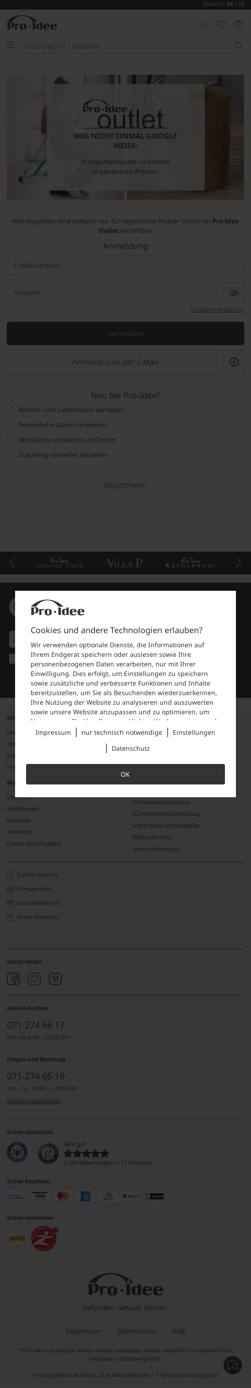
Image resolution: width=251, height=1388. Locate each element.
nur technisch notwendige (121, 732)
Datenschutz (131, 748)
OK (125, 774)
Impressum (53, 732)
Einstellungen (194, 732)
